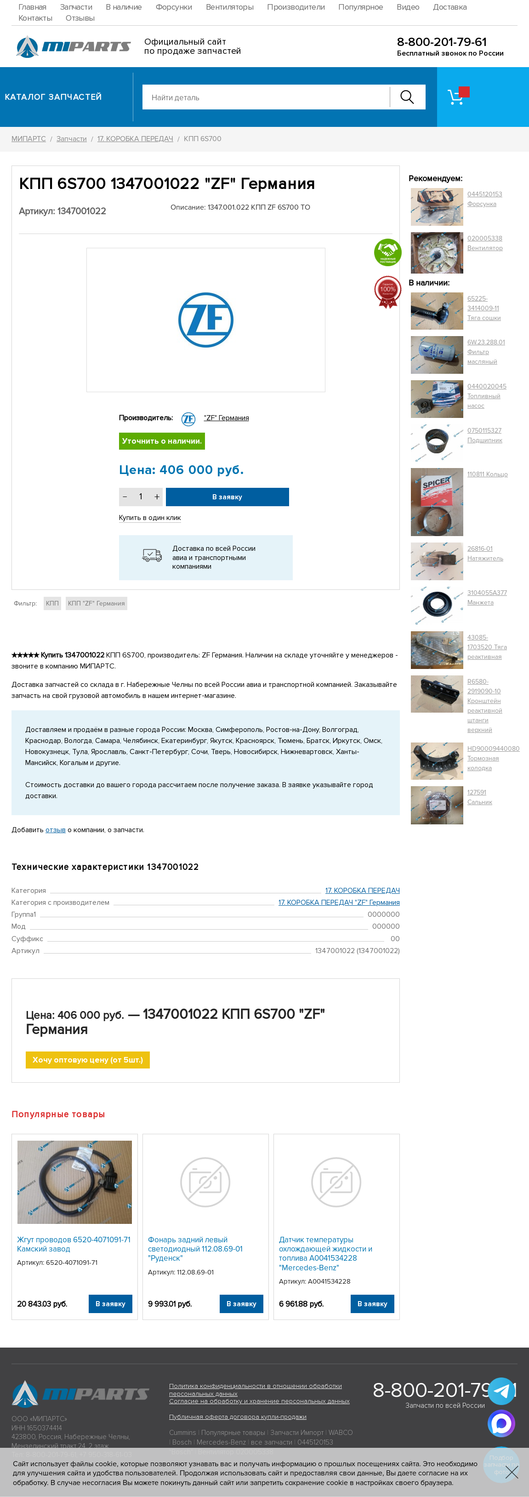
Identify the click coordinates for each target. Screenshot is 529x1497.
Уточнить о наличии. (163, 441)
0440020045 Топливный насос (486, 396)
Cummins (182, 1433)
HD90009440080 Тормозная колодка (493, 758)
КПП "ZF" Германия (96, 603)
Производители (295, 7)
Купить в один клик (150, 518)
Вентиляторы (229, 7)
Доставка (449, 7)
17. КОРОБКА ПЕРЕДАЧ (362, 890)
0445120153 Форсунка (484, 199)
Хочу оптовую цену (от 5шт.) (88, 1061)
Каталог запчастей (53, 97)
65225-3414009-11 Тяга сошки (484, 308)
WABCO (341, 1433)
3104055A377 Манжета (487, 597)
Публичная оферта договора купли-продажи (238, 1418)
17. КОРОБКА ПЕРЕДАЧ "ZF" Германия (339, 903)
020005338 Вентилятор (485, 243)
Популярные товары (233, 1433)
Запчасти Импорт (297, 1433)
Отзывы (80, 18)
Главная (32, 7)
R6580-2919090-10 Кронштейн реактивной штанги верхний (484, 706)
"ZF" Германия (226, 418)
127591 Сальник (479, 797)
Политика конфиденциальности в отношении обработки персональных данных (255, 1391)
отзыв (56, 829)
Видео (408, 7)
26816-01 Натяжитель (485, 553)
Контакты (35, 18)
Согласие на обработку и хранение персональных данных (259, 1402)
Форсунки (174, 7)
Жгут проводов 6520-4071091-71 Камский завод (74, 1244)
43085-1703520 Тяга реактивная (487, 647)
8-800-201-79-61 (442, 42)
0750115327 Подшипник (484, 435)
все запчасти (271, 1443)
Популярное (360, 7)
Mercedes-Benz (221, 1443)
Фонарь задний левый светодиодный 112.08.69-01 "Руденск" (195, 1249)
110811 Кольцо (487, 474)
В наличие (124, 7)
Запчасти (76, 7)
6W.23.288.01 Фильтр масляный (486, 352)
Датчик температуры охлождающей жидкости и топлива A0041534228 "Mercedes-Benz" (325, 1254)
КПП (52, 603)
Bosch (182, 1443)
